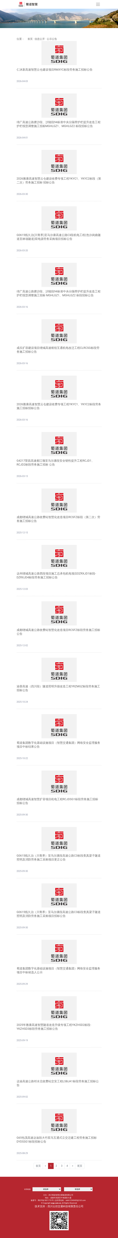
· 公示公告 (51, 38)
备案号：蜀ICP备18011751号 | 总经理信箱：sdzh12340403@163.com (58, 1200)
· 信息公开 (39, 38)
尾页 (79, 1165)
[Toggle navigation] (98, 4)
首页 (30, 38)
